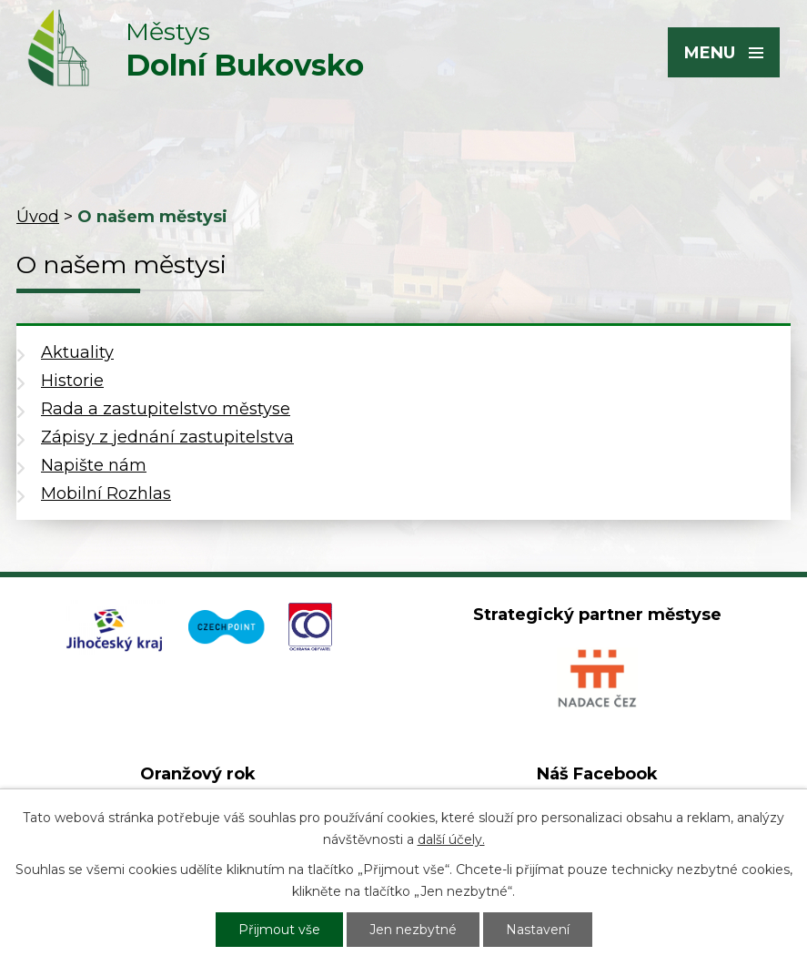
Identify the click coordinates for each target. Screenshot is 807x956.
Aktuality (77, 352)
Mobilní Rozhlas (106, 493)
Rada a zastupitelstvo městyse (165, 409)
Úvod (37, 217)
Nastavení (538, 929)
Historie (72, 381)
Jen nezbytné (413, 929)
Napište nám (93, 465)
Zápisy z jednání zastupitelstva (167, 437)
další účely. (451, 839)
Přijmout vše (279, 929)
